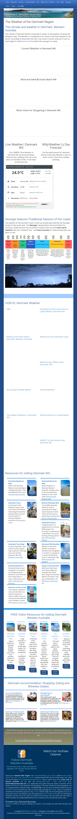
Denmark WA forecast (38, 72)
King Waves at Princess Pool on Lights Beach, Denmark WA (54, 310)
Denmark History (49, 523)
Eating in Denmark (15, 711)
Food (58, 2)
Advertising (9, 804)
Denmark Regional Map (16, 494)
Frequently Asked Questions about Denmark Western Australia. (38, 740)
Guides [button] (21, 2)
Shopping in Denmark (46, 694)
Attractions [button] (14, 2)
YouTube (36, 792)
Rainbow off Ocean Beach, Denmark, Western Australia (19, 338)
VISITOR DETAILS (11, 667)
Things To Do (44, 2)
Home (7, 2)
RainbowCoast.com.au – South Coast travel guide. (53, 781)
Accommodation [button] (31, 2)
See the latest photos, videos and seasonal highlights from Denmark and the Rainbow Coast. (22, 769)
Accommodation (14, 693)
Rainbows (25, 41)
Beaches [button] (52, 2)
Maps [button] (14, 6)
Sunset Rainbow (47, 390)
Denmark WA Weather (51, 544)
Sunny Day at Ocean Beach (19, 390)
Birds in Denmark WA (50, 503)
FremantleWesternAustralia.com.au (31, 779)
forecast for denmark (20, 134)
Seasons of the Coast (17, 587)
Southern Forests (66, 635)
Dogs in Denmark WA (50, 566)
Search (20, 6)
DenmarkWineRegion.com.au (43, 775)
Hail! (8, 309)
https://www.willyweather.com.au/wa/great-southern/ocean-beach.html (38, 103)
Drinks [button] (8, 6)
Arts (38, 2)
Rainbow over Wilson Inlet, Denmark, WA (52, 363)
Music (62, 2)
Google (54, 790)
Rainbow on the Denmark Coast (54, 337)
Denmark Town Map (16, 544)
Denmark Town (14, 503)
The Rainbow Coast (55, 636)
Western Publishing (13, 790)
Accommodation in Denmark (14, 701)
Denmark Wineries (15, 566)
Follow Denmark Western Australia (21, 761)
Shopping (68, 2)
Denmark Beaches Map (49, 498)
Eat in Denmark (22, 721)
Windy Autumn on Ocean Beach (54, 415)
